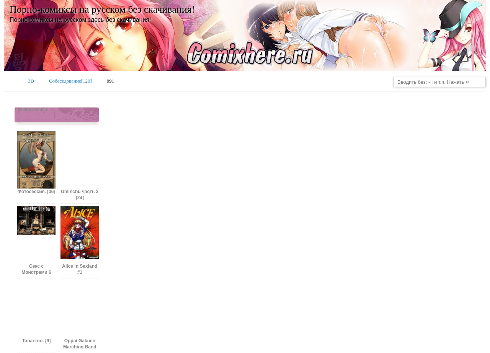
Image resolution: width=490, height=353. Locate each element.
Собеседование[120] (70, 81)
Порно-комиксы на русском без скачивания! (102, 9)
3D (31, 81)
